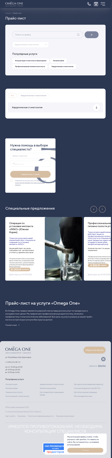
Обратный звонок (95, 350)
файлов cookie (86, 445)
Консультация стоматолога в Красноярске (31, 61)
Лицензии (21, 416)
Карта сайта (10, 416)
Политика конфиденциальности (41, 416)
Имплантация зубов (48, 388)
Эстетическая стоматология (17, 396)
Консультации (11, 384)
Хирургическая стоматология (27, 45)
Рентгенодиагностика (83, 396)
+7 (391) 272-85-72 (12, 362)
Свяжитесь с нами (30, 174)
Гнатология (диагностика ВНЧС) (87, 388)
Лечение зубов (59, 61)
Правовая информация (65, 416)
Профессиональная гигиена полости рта (30, 66)
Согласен (85, 450)
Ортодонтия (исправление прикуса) (88, 384)
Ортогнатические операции (85, 392)
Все (12, 95)
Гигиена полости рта (14, 392)
